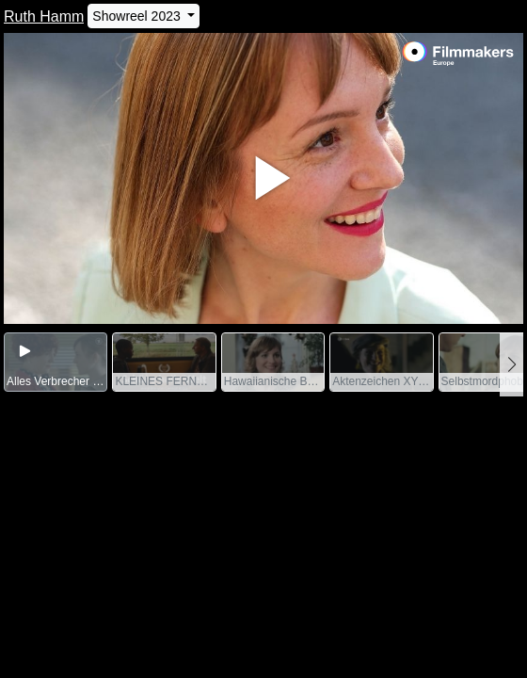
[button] (511, 364)
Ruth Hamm (44, 16)
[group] (55, 362)
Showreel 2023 (138, 16)
